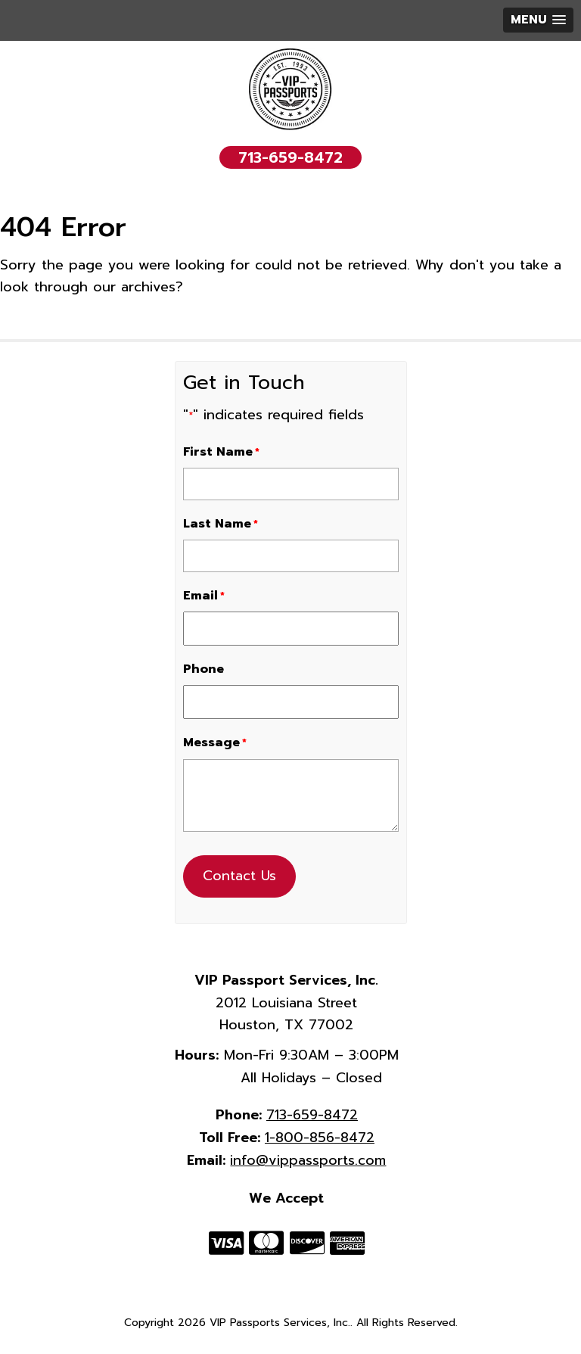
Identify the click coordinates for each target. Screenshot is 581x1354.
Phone (203, 669)
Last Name (220, 524)
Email (204, 596)
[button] (538, 20)
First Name (221, 452)
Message (215, 742)
